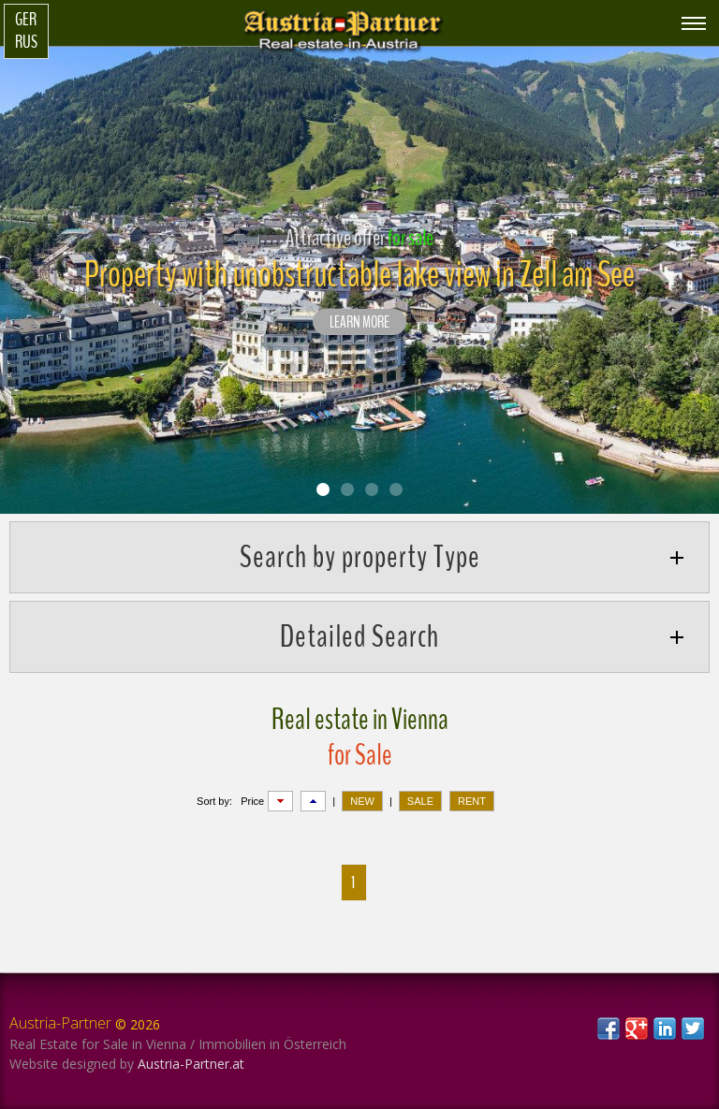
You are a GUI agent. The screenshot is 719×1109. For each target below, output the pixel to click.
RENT (472, 801)
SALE (420, 801)
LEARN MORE (359, 323)
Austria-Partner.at (191, 1064)
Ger (26, 19)
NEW (362, 801)
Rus (26, 42)
